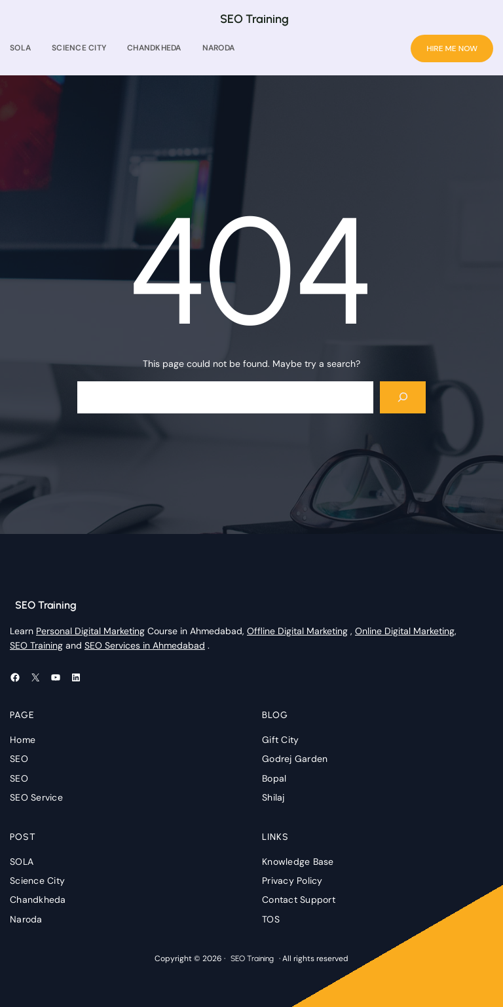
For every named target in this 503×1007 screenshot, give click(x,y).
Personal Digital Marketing (90, 631)
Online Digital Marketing (405, 631)
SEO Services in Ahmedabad (144, 645)
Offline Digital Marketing (297, 631)
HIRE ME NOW (451, 48)
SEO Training (254, 19)
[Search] (403, 397)
